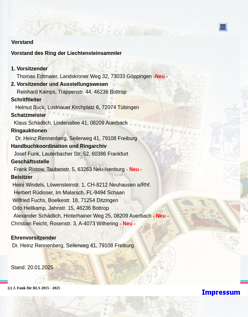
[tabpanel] (124, 165)
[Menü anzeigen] (223, 27)
